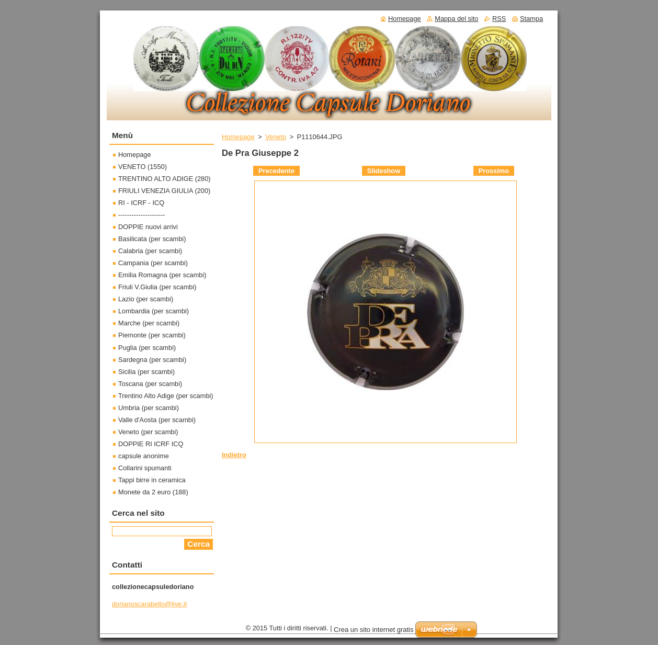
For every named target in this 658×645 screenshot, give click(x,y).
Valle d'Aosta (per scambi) (157, 420)
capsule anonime (143, 456)
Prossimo (494, 171)
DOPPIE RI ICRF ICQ (150, 444)
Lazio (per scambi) (145, 299)
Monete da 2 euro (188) (153, 492)
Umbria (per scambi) (148, 408)
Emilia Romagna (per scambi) (162, 275)
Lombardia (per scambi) (153, 311)
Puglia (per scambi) (147, 348)
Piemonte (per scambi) (152, 335)
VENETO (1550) (142, 167)
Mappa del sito (456, 18)
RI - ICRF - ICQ (141, 203)
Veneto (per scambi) (148, 432)
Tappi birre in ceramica (152, 480)
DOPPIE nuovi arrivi (148, 227)
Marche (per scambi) (148, 323)
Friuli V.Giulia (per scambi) (157, 287)
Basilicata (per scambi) (152, 239)
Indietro (234, 455)
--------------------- (141, 215)
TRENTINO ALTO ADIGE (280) (164, 179)
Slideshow (383, 171)
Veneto (275, 137)
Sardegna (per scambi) (152, 360)
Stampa (531, 18)
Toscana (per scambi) (150, 384)
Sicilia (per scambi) (146, 372)
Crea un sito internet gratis (373, 629)
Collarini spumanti (145, 468)
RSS (499, 18)
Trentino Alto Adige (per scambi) (165, 396)
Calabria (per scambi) (150, 251)
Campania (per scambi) (153, 263)
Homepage (238, 137)
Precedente (276, 171)
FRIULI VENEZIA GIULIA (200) (164, 191)
